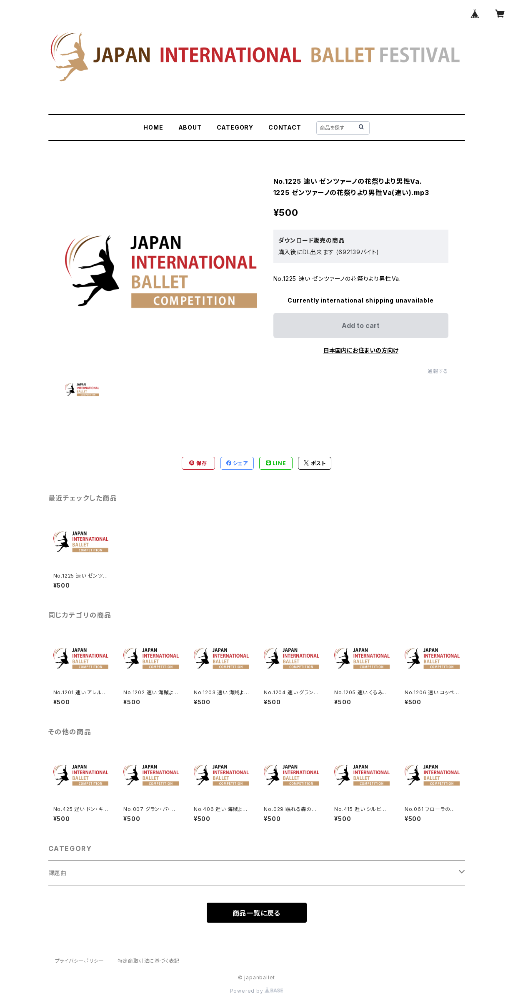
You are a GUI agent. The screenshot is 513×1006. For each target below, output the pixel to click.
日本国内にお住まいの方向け (360, 350)
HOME (153, 127)
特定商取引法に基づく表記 (149, 961)
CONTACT (284, 127)
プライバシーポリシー (79, 961)
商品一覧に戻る (257, 913)
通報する (438, 371)
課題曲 (57, 872)
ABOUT (190, 127)
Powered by (256, 991)
